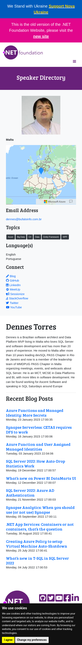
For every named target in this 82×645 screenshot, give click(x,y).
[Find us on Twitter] (51, 598)
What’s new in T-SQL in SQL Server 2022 (37, 560)
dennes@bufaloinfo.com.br (24, 219)
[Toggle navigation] (74, 61)
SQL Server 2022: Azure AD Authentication (30, 492)
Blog (11, 276)
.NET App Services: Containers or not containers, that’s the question (40, 526)
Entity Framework (51, 237)
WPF (65, 237)
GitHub (12, 280)
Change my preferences (32, 639)
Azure (10, 237)
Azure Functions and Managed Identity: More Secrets (34, 413)
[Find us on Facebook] (67, 598)
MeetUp (13, 289)
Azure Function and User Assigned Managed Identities (38, 446)
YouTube (14, 307)
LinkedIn (13, 285)
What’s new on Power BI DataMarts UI (41, 478)
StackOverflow (17, 298)
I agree (8, 639)
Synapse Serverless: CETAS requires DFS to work (39, 429)
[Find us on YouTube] (59, 598)
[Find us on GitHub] (42, 598)
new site (41, 36)
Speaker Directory (41, 77)
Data (37, 237)
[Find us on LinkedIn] (75, 598)
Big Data (21, 237)
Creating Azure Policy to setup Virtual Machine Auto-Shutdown (36, 543)
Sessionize (15, 294)
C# (30, 237)
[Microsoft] (55, 201)
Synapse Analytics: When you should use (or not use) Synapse (40, 510)
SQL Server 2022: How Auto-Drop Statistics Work (35, 463)
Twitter (12, 303)
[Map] (71, 202)
